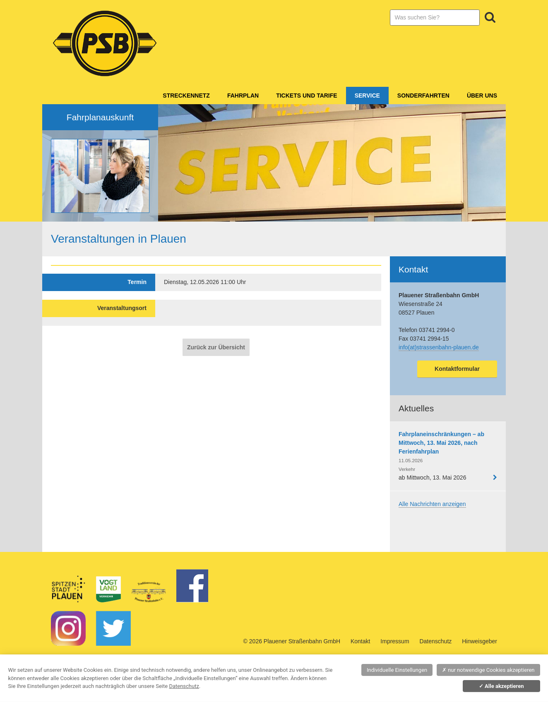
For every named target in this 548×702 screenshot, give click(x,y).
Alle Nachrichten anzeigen (432, 504)
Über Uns (482, 95)
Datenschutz (435, 641)
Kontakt (360, 641)
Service (367, 95)
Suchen (490, 17)
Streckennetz (186, 95)
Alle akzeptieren (501, 686)
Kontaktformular (457, 368)
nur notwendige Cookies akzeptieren (488, 670)
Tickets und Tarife (306, 95)
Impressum (394, 641)
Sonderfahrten (423, 95)
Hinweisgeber (479, 641)
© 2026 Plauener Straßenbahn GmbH (291, 641)
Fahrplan (243, 95)
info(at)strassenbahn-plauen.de (439, 347)
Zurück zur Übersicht (216, 347)
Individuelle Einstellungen (397, 670)
